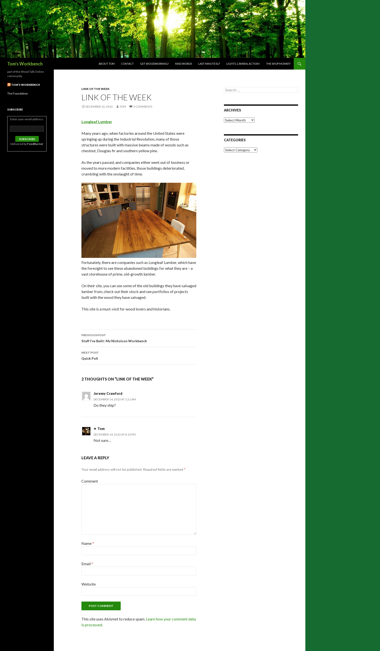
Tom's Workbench (25, 63)
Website (88, 584)
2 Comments (142, 106)
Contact (127, 63)
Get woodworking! (154, 63)
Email (87, 563)
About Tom (107, 63)
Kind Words (183, 63)
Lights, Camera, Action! (243, 63)
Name (87, 543)
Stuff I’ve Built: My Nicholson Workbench (138, 337)
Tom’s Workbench (25, 84)
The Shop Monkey (278, 63)
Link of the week (95, 89)
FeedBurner (35, 144)
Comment (89, 481)
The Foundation (17, 93)
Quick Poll (138, 355)
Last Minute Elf (209, 63)
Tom (122, 106)
